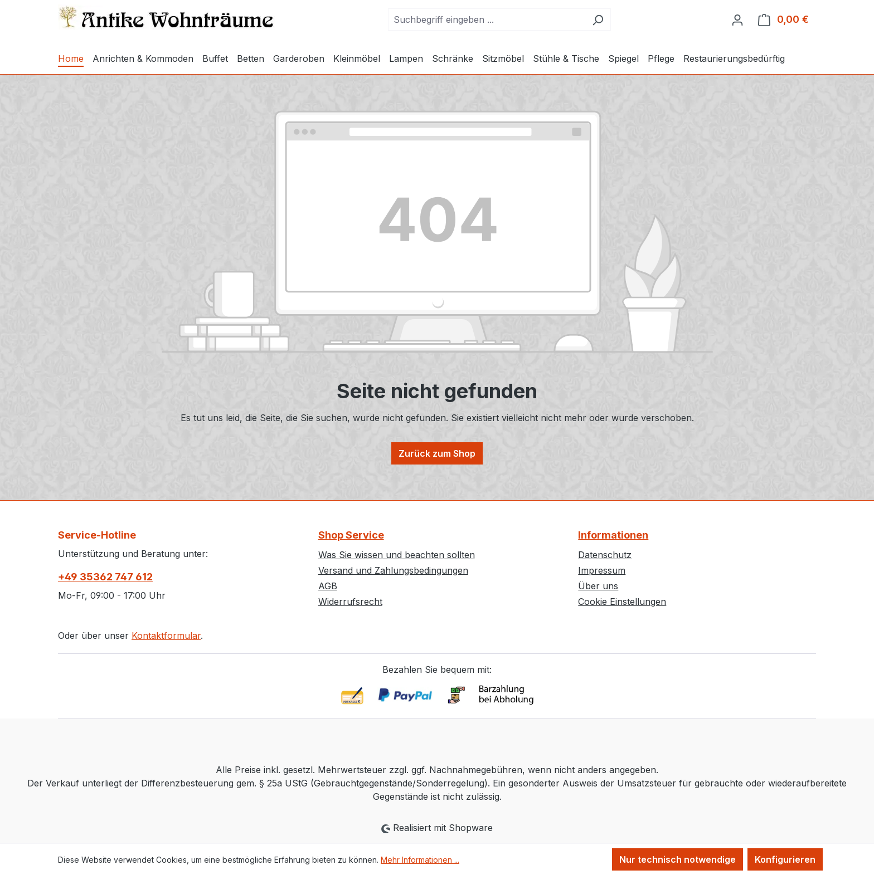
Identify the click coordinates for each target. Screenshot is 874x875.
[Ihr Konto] (737, 19)
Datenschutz (605, 554)
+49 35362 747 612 (105, 577)
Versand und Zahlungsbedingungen (393, 570)
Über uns (598, 586)
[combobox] (486, 19)
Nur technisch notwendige (677, 859)
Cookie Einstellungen (622, 601)
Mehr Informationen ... (420, 859)
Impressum (601, 570)
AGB (327, 586)
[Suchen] (598, 19)
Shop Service (351, 535)
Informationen (613, 535)
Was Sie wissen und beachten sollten (396, 554)
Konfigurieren (785, 859)
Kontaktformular (166, 635)
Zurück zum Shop (437, 453)
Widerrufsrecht (350, 601)
